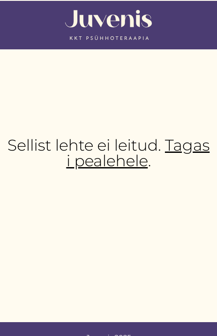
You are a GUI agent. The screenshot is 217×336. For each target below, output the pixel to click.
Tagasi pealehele (138, 153)
